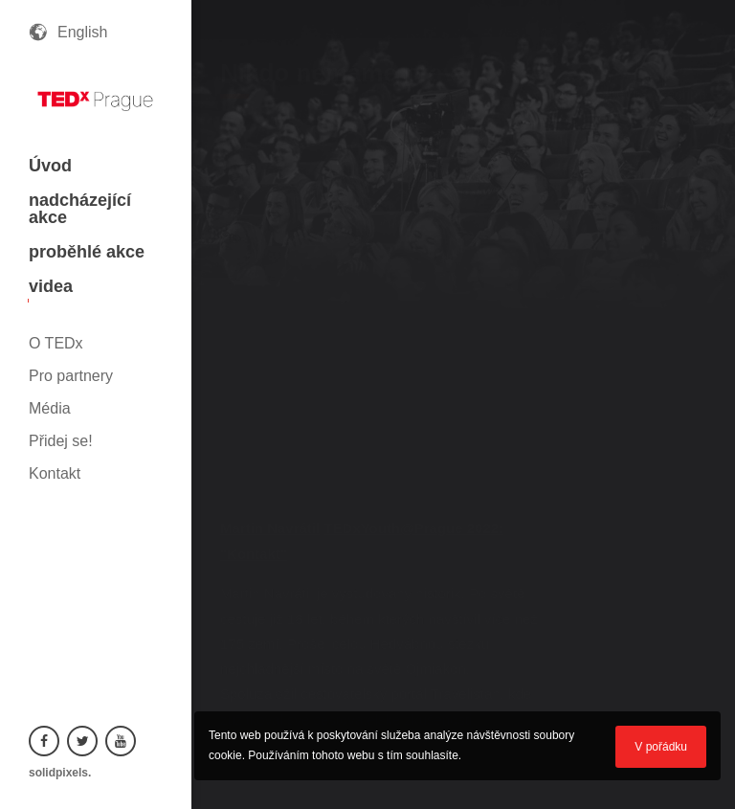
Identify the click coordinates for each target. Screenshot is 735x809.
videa (51, 286)
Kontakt (54, 473)
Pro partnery (71, 376)
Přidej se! (61, 441)
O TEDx (56, 343)
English (82, 32)
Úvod (50, 165)
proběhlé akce (87, 251)
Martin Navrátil (270, 528)
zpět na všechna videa (654, 105)
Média (50, 408)
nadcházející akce (80, 209)
